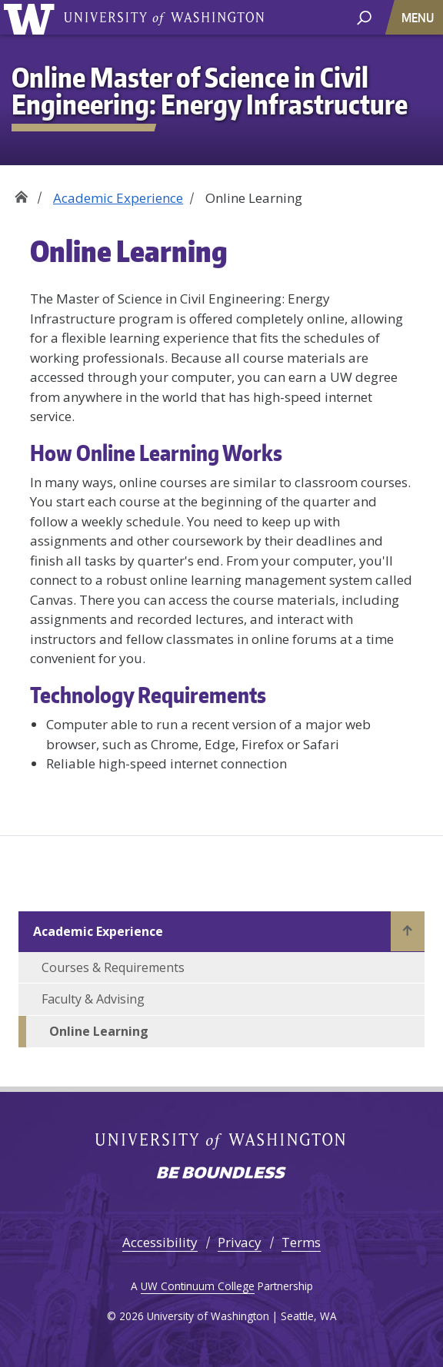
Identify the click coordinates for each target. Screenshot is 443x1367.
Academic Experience (118, 198)
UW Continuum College (198, 1286)
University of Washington (163, 17)
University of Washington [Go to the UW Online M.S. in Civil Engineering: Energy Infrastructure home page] (32, 17)
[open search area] (364, 16)
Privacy (239, 1242)
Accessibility (160, 1242)
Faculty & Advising (93, 998)
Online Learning (98, 1031)
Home (21, 192)
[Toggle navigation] (419, 17)
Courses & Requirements (113, 967)
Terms (301, 1242)
